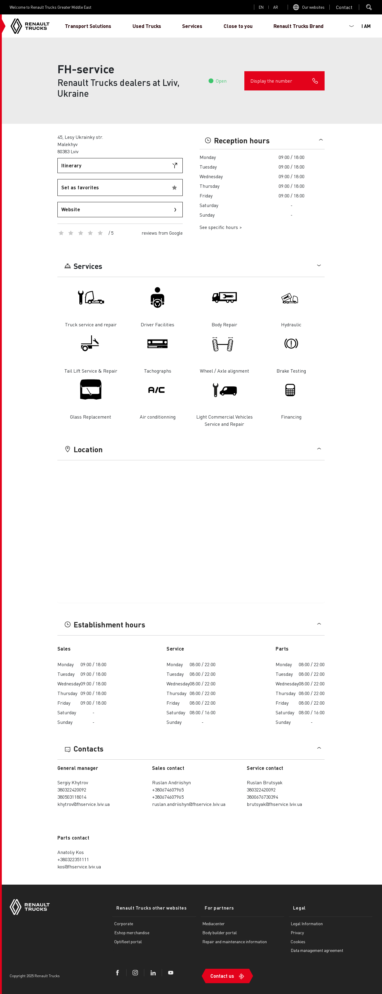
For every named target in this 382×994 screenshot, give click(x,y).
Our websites (313, 7)
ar (275, 7)
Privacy (297, 931)
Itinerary (71, 165)
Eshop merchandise (131, 931)
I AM (366, 26)
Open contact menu (344, 7)
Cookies (298, 940)
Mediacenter (213, 922)
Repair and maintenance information (234, 940)
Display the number (284, 80)
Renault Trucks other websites (147, 907)
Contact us (222, 972)
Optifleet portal (128, 940)
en (261, 7)
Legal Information (307, 922)
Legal (295, 907)
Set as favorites (80, 187)
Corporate (123, 922)
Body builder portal (219, 931)
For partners (215, 907)
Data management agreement (317, 949)
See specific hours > (221, 227)
